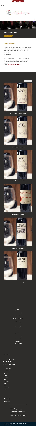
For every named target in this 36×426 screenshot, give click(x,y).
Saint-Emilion (6, 377)
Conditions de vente (8, 35)
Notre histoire (6, 387)
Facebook (8, 398)
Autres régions (6, 381)
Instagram (8, 401)
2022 (5, 385)
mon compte (18, 1)
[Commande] (28, 81)
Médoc (5, 379)
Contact (5, 389)
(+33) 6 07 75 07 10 (8, 361)
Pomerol (5, 375)
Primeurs (5, 383)
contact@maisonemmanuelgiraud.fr (14, 64)
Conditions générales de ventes (11, 424)
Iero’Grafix (25, 423)
